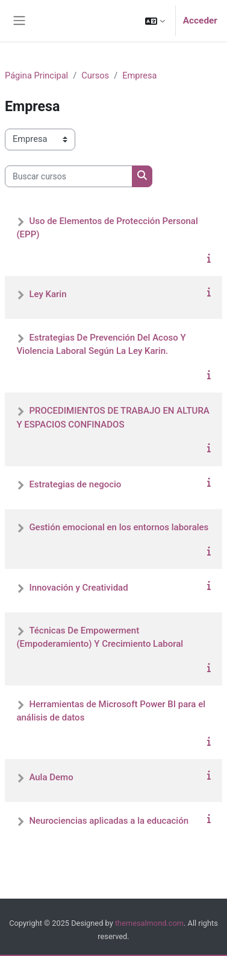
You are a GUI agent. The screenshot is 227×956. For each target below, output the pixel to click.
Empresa (139, 75)
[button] (155, 21)
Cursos (95, 75)
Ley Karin (47, 294)
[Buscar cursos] (68, 176)
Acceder (200, 20)
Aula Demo (51, 777)
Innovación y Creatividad (78, 587)
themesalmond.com (149, 923)
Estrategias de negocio (75, 484)
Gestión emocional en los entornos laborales (118, 527)
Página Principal (36, 75)
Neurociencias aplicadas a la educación (108, 820)
